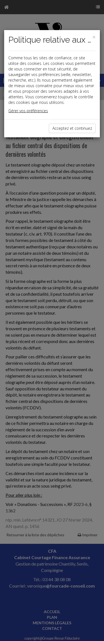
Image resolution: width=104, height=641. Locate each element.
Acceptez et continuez (72, 128)
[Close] (94, 37)
